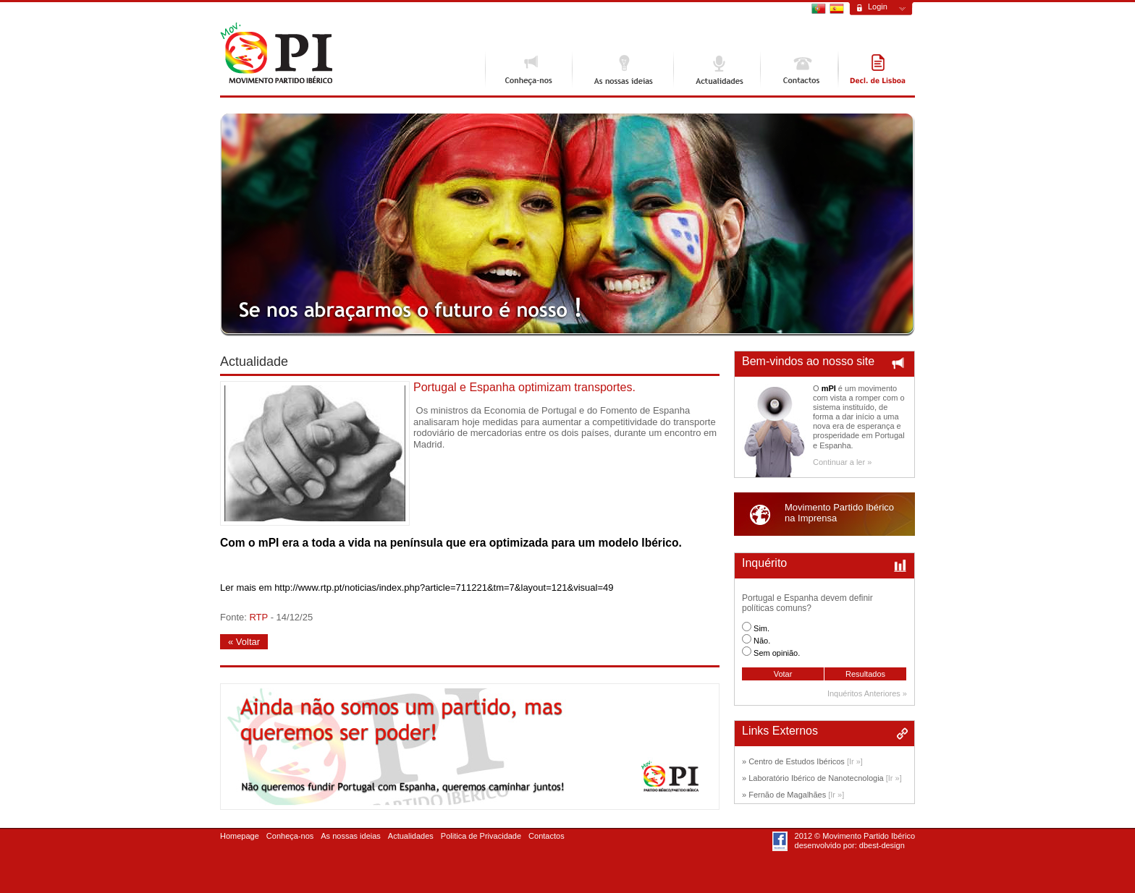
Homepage (239, 836)
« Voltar (244, 641)
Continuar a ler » (842, 462)
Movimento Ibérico (276, 53)
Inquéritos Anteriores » (867, 693)
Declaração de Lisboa (876, 69)
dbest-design (882, 845)
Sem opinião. (777, 653)
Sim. (761, 628)
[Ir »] (855, 761)
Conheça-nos (528, 69)
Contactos (799, 69)
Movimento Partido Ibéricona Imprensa (839, 513)
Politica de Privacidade (481, 836)
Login (877, 6)
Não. (762, 640)
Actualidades (716, 69)
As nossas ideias (622, 69)
